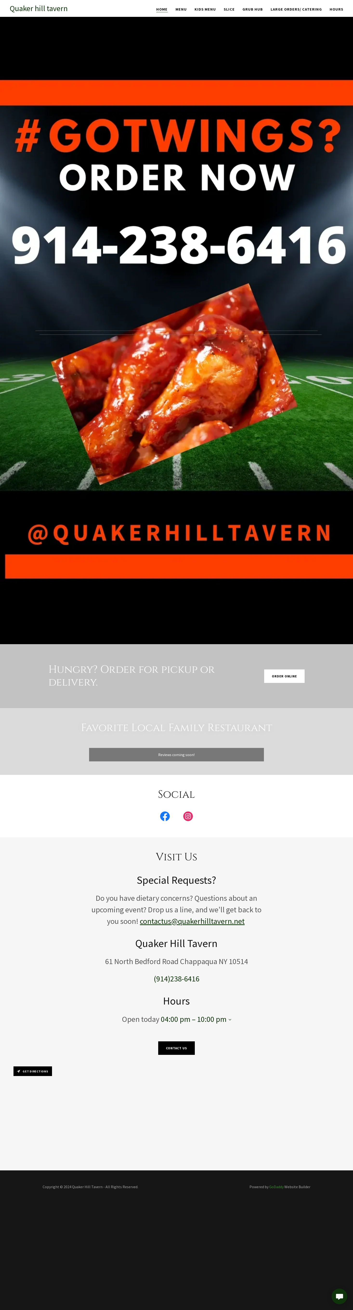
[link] (39, 9)
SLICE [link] (229, 9)
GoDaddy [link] (276, 1186)
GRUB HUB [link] (252, 9)
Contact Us (176, 1048)
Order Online (284, 676)
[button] (229, 1020)
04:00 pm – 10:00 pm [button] (194, 1019)
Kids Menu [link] (205, 9)
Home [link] (162, 9)
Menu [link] (181, 9)
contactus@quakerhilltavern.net (192, 921)
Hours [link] (336, 9)
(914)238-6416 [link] (176, 979)
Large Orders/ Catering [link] (296, 9)
